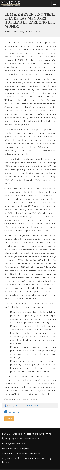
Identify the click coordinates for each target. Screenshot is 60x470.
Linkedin (6, 462)
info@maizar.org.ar (15, 443)
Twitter (39, 458)
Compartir (11, 412)
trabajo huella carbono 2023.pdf (23, 405)
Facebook (24, 458)
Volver (9, 418)
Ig (49, 458)
